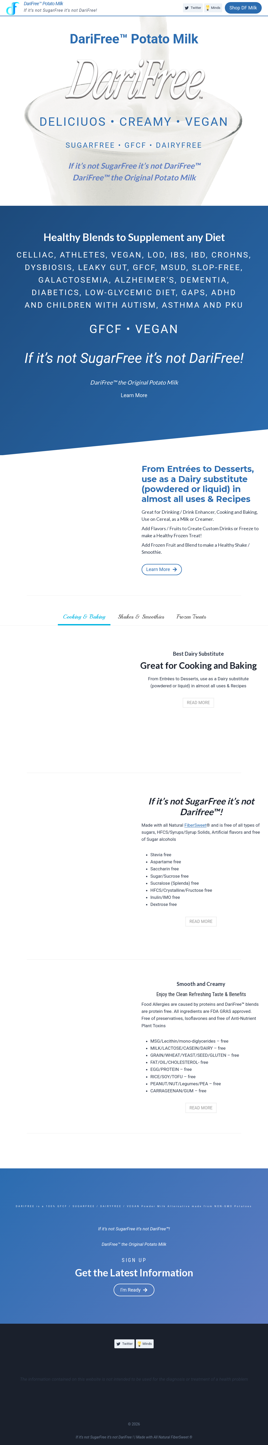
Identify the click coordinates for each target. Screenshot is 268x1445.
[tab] (84, 617)
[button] (134, 395)
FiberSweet (195, 825)
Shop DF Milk (243, 7)
